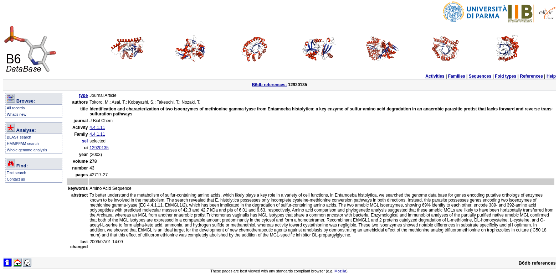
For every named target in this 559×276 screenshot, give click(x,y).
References (531, 76)
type (83, 95)
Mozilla (340, 271)
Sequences (480, 76)
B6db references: (269, 84)
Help (551, 76)
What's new (16, 114)
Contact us (16, 179)
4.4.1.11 (97, 127)
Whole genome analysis (27, 150)
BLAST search (19, 137)
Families (456, 76)
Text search (16, 173)
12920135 (98, 147)
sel (85, 141)
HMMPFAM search (23, 143)
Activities (434, 76)
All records (16, 108)
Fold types (505, 76)
